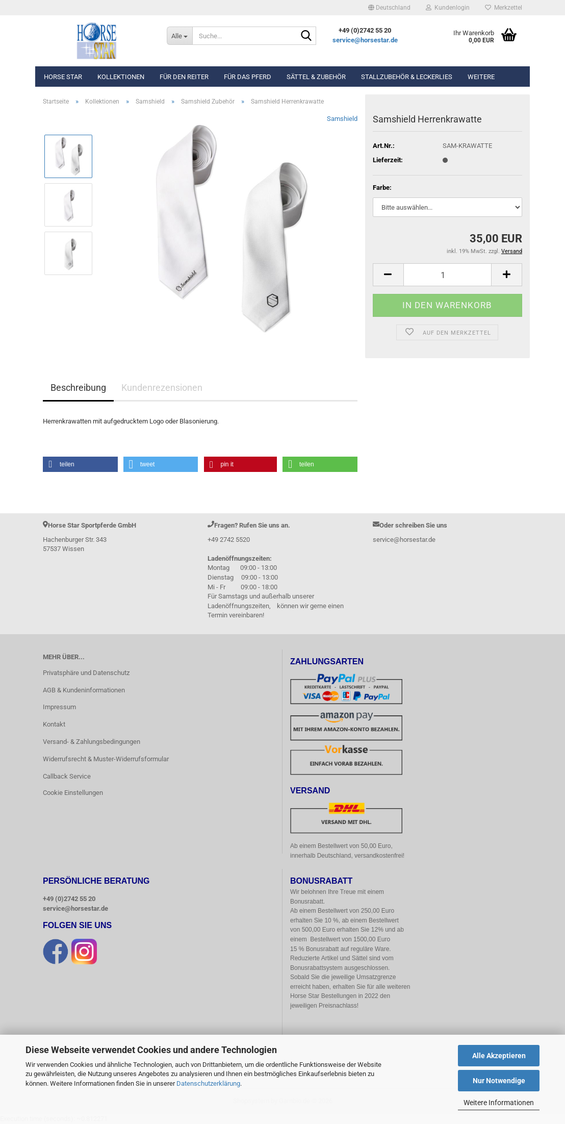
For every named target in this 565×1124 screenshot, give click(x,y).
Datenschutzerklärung (208, 1083)
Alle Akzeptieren (499, 1056)
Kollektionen (120, 77)
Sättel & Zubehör (316, 77)
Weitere (481, 77)
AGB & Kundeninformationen (84, 690)
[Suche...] (179, 36)
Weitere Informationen (499, 1102)
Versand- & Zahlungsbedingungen (91, 741)
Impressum (59, 707)
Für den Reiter (184, 77)
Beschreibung (78, 387)
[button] (389, 7)
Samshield (342, 118)
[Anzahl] (447, 274)
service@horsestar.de (365, 40)
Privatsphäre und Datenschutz (86, 673)
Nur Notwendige (499, 1081)
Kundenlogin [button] (448, 7)
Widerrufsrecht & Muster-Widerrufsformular (106, 759)
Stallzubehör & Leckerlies (406, 77)
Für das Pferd (247, 77)
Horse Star (63, 77)
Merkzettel (503, 7)
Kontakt (54, 724)
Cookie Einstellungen (73, 792)
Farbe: (382, 187)
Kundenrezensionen (161, 387)
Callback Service (67, 776)
